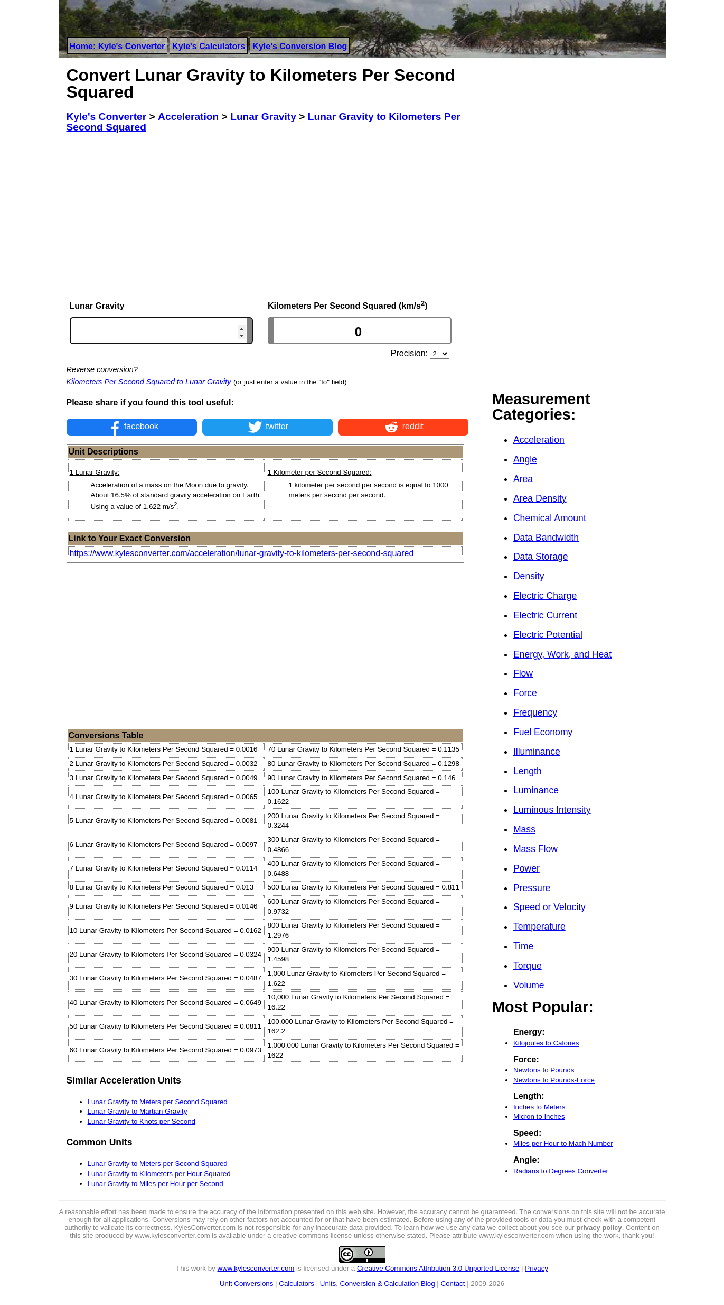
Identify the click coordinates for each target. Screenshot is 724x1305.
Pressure (531, 888)
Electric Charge (545, 595)
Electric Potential (547, 635)
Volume (528, 985)
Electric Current (545, 615)
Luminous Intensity (552, 809)
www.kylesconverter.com (256, 1268)
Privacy (536, 1268)
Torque (527, 965)
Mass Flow (535, 849)
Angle (525, 459)
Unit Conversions (246, 1284)
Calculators (296, 1284)
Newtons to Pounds (544, 1070)
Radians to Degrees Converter (560, 1171)
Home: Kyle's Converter (117, 46)
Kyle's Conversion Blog (299, 46)
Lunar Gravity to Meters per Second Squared (158, 1102)
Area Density (540, 498)
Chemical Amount (549, 518)
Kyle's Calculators (208, 46)
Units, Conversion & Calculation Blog (377, 1284)
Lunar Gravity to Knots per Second (141, 1121)
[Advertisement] (268, 216)
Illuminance (536, 751)
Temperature (539, 926)
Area (523, 479)
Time (523, 946)
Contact (453, 1284)
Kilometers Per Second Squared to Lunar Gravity (149, 381)
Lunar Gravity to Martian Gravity (137, 1111)
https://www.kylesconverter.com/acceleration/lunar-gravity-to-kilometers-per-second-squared (242, 553)
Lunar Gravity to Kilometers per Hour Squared (159, 1174)
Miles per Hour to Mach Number (563, 1143)
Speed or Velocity (549, 907)
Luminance (536, 790)
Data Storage (540, 556)
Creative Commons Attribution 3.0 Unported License (438, 1268)
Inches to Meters (539, 1107)
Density (528, 576)
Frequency (535, 712)
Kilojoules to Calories (546, 1043)
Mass (524, 829)
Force (525, 693)
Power (526, 868)
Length (527, 771)
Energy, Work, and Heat (562, 654)
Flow (523, 673)
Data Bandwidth (546, 537)
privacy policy (599, 1228)
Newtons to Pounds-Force (554, 1080)
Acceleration (539, 439)
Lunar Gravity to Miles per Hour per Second (155, 1184)
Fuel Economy (542, 732)
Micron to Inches (539, 1117)
